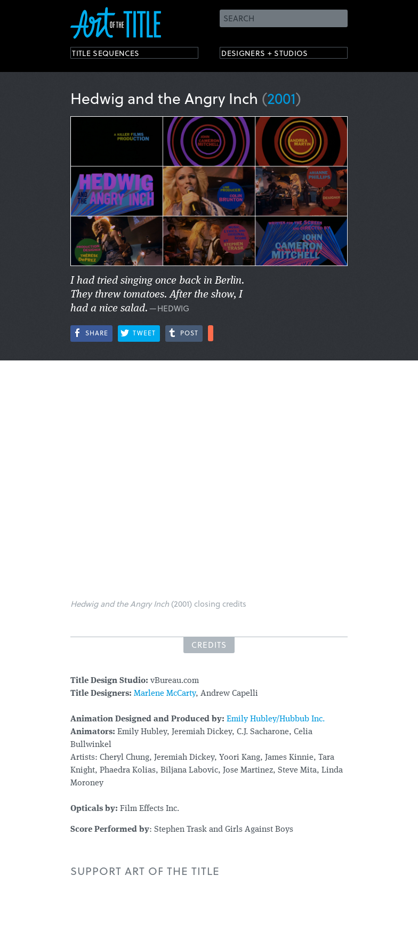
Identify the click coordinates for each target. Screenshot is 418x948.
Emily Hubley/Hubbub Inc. (276, 719)
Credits (209, 644)
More (210, 333)
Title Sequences (115, 55)
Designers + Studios (276, 55)
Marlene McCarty (165, 693)
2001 (281, 98)
